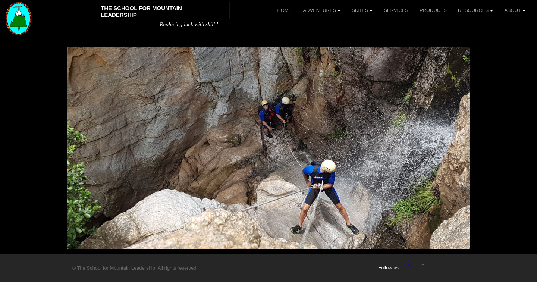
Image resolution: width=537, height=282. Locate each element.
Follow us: (389, 267)
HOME (284, 10)
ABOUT (514, 10)
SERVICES (396, 10)
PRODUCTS (433, 10)
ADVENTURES (321, 10)
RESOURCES (475, 10)
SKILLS (362, 10)
